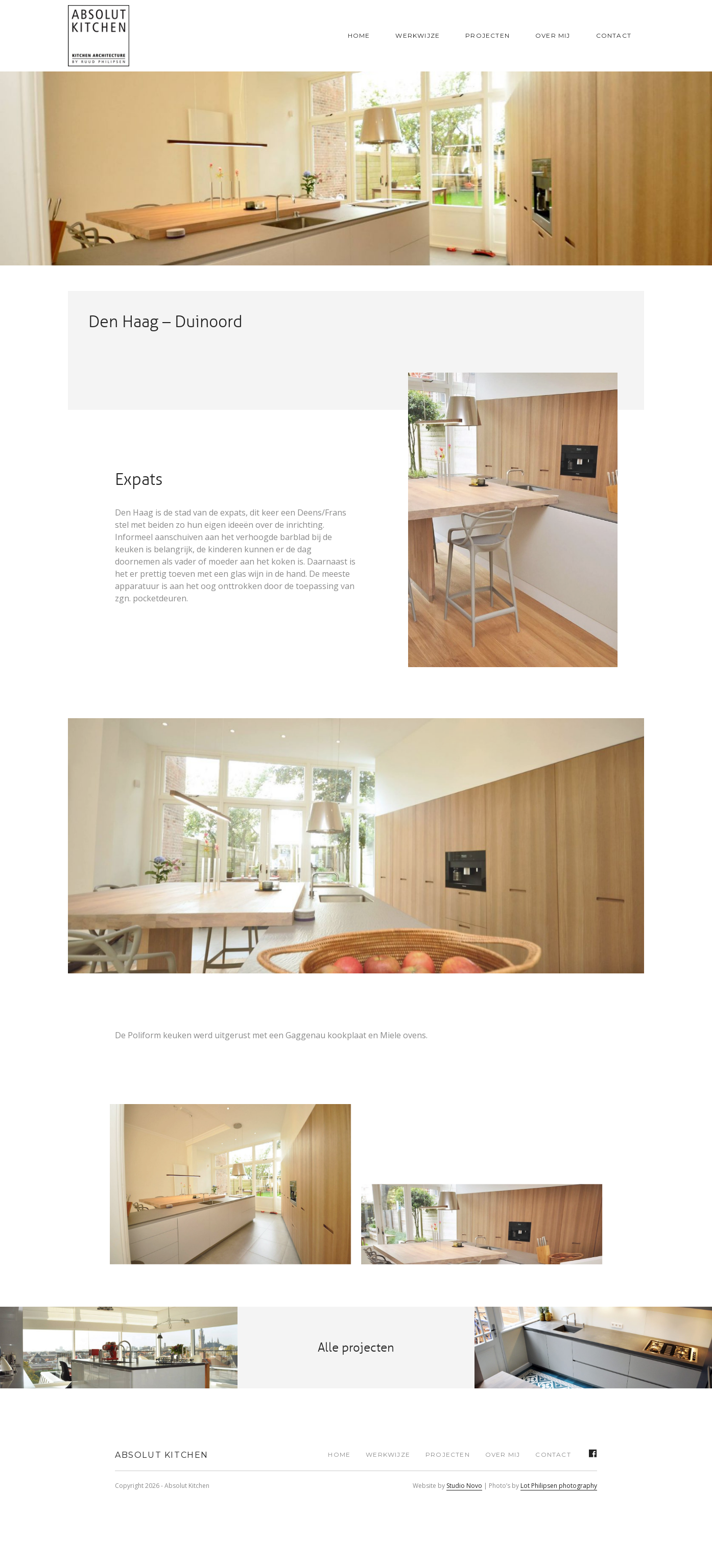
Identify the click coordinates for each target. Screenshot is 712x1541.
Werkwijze (417, 35)
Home (359, 35)
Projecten (487, 35)
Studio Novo (464, 1485)
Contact (613, 35)
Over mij (553, 35)
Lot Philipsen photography (558, 1485)
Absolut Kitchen (161, 1455)
